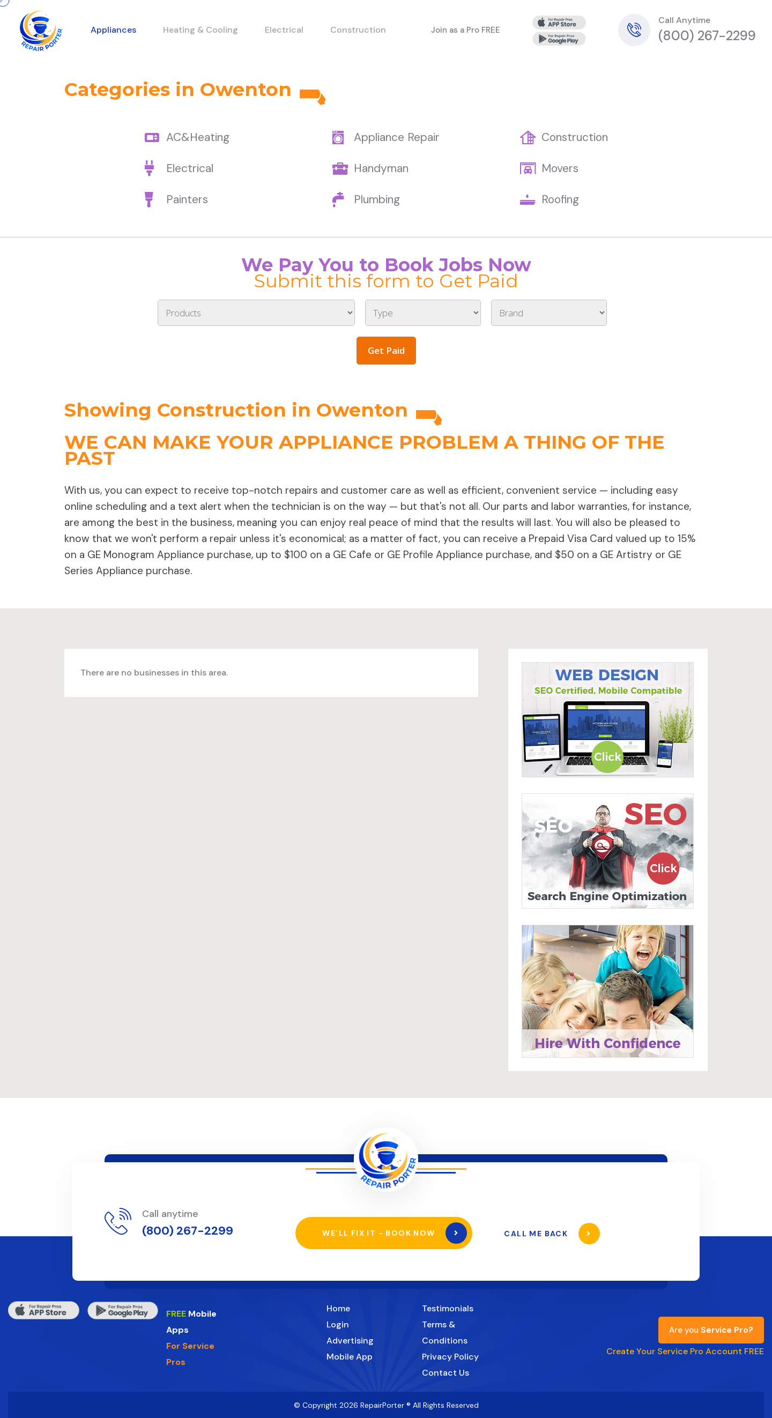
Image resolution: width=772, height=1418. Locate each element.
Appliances (113, 29)
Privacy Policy (450, 1356)
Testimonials (447, 1307)
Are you (711, 1329)
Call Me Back (552, 1233)
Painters (187, 199)
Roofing (560, 199)
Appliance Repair (397, 137)
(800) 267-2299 (707, 35)
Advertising (350, 1340)
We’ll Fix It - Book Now (394, 1233)
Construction (574, 137)
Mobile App (349, 1356)
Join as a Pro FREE (465, 30)
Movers (559, 168)
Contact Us (445, 1372)
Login (337, 1324)
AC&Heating (197, 137)
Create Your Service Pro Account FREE (685, 1350)
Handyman (381, 168)
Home (338, 1307)
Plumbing (377, 199)
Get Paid (386, 350)
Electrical (189, 168)
